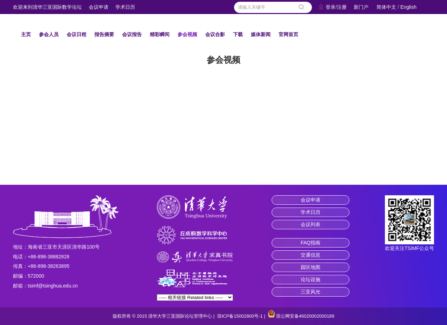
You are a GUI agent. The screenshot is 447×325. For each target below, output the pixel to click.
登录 (330, 7)
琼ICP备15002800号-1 (240, 316)
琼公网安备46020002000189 (305, 316)
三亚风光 (310, 291)
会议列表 (310, 224)
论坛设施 (310, 279)
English (408, 7)
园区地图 (310, 267)
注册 (342, 7)
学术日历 (125, 7)
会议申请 (98, 7)
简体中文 (386, 7)
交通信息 (310, 255)
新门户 (361, 7)
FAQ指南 (310, 242)
